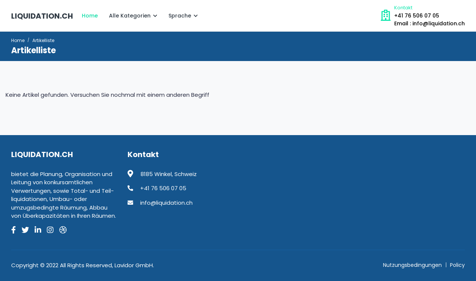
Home (90, 15)
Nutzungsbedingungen (412, 265)
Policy (457, 265)
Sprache (183, 15)
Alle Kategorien (133, 15)
